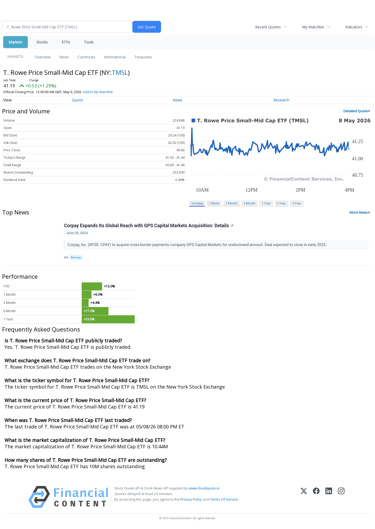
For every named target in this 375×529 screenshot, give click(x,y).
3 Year (281, 203)
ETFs (66, 42)
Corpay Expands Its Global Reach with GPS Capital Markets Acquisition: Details (149, 226)
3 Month (249, 203)
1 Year (266, 203)
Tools (89, 42)
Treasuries (143, 56)
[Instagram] (341, 497)
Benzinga (76, 257)
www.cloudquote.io (204, 488)
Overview (43, 56)
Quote (77, 99)
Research (281, 99)
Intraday (197, 203)
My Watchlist (313, 26)
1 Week (214, 203)
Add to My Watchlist (98, 92)
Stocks (42, 42)
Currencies (86, 56)
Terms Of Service (224, 499)
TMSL (120, 72)
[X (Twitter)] (303, 497)
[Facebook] (316, 497)
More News (359, 212)
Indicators (353, 26)
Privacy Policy (191, 499)
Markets (15, 42)
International (115, 56)
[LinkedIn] (328, 497)
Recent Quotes (268, 26)
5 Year (296, 203)
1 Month (231, 203)
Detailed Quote (355, 111)
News (64, 56)
